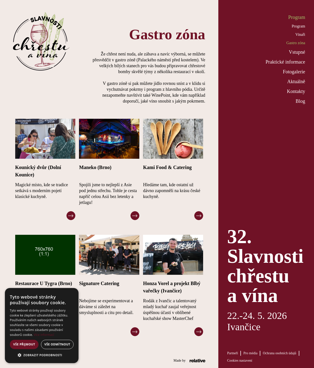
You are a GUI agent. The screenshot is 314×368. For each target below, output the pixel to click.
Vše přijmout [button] (24, 344)
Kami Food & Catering (167, 167)
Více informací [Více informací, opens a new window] (44, 335)
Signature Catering (99, 283)
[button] (42, 355)
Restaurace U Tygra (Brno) (43, 283)
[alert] (41, 325)
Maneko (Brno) (95, 167)
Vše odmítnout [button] (57, 344)
